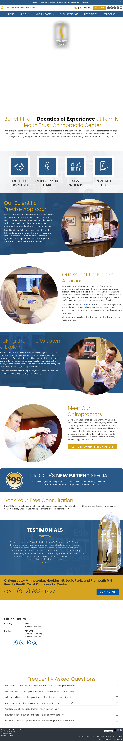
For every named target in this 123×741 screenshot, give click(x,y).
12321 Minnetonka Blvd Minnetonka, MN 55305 (19, 7)
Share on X (115, 730)
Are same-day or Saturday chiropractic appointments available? (39, 703)
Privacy (93, 736)
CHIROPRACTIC (47, 183)
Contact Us (109, 14)
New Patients (90, 14)
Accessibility (100, 736)
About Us (24, 14)
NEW (75, 183)
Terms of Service (110, 736)
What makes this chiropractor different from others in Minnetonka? (39, 691)
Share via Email (121, 730)
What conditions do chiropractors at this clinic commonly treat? (38, 697)
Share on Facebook (118, 730)
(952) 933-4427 (85, 7)
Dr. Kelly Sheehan (72, 133)
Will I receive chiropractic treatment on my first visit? (32, 708)
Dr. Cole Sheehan (93, 133)
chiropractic (87, 304)
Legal (87, 736)
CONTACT (103, 183)
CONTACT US (107, 591)
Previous (6, 553)
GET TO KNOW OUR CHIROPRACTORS (92, 446)
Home (11, 14)
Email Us (108, 731)
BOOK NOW (99, 8)
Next (83, 553)
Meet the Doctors (45, 14)
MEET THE (19, 183)
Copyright (81, 736)
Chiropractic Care (69, 14)
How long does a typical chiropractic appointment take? (34, 714)
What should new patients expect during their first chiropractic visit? (40, 685)
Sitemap (119, 736)
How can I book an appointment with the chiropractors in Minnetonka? (41, 720)
